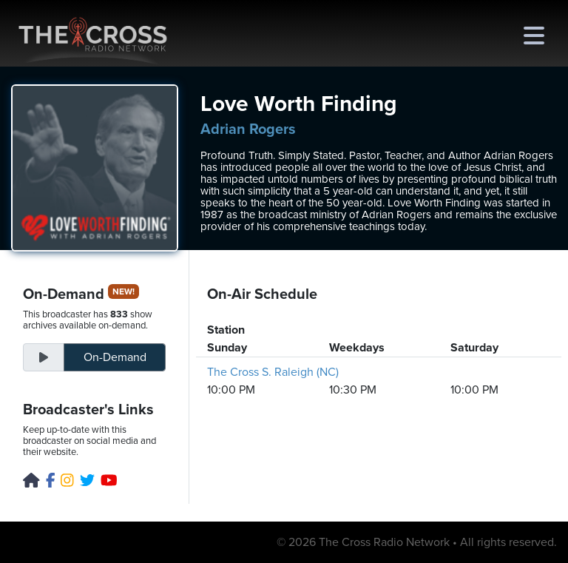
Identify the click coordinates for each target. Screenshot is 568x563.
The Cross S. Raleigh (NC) (273, 372)
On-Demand (115, 357)
